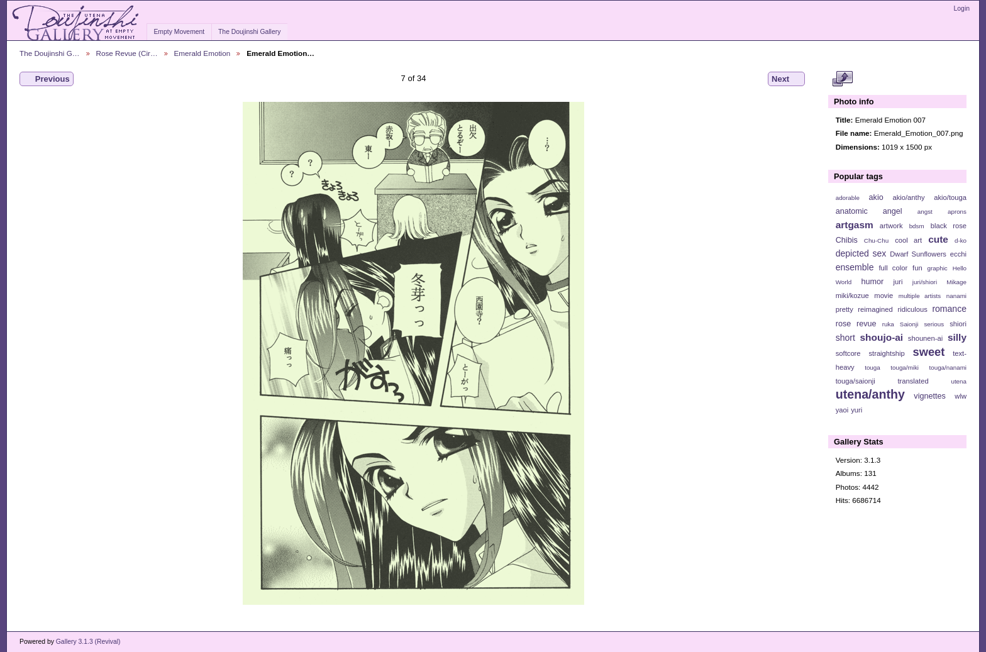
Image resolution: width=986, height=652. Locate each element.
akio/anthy (908, 197)
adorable (848, 197)
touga (872, 367)
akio (876, 197)
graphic (938, 268)
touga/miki (904, 367)
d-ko (961, 240)
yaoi (842, 410)
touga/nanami (948, 367)
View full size (842, 79)
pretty (844, 309)
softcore (848, 353)
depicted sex (861, 253)
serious (934, 324)
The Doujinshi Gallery (249, 31)
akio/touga (950, 197)
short (845, 338)
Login (962, 8)
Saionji (909, 324)
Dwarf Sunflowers (918, 254)
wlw (961, 396)
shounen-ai (925, 338)
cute (938, 239)
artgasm (854, 224)
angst (925, 211)
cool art (908, 240)
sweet (929, 351)
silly (957, 337)
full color (892, 268)
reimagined (875, 309)
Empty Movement (178, 31)
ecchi (958, 254)
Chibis (847, 240)
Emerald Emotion (202, 53)
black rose (949, 225)
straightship (886, 353)
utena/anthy (870, 394)
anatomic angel (869, 211)
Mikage (956, 282)
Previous (46, 79)
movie (883, 295)
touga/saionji (855, 381)
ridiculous (912, 309)
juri (898, 281)
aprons (957, 211)
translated (912, 381)
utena (959, 381)
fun (917, 268)
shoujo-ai (882, 337)
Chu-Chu (876, 240)
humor (872, 281)
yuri (856, 410)
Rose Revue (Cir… (127, 53)
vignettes (930, 396)
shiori (958, 324)
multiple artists (920, 295)
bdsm (916, 226)
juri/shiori (924, 282)
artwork (891, 225)
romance (949, 309)
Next (786, 79)
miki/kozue (852, 295)
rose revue (856, 323)
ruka (888, 324)
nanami (956, 295)
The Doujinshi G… (49, 53)
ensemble (855, 267)
